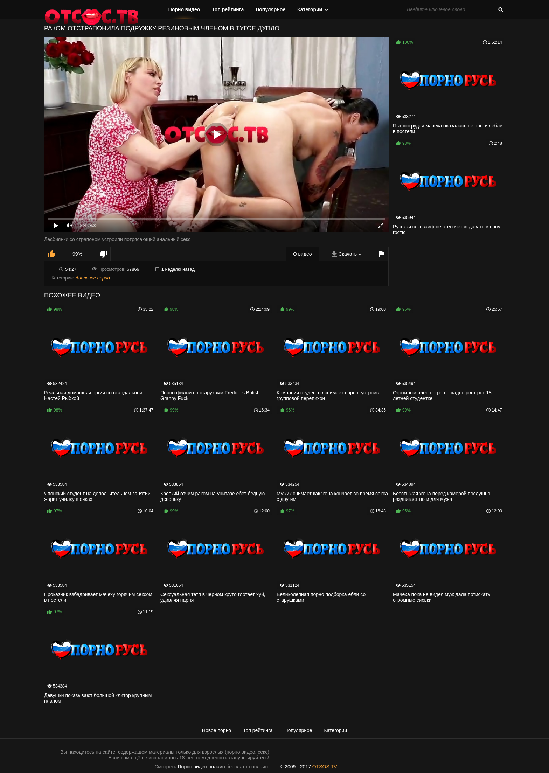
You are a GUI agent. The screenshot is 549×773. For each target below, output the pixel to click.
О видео (302, 254)
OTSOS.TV (324, 766)
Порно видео (184, 9)
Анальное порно (92, 278)
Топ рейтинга (228, 9)
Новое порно (216, 730)
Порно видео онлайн (201, 766)
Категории (309, 9)
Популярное (270, 9)
